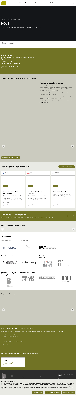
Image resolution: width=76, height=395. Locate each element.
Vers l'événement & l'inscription (8, 66)
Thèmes (40, 378)
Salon (40, 376)
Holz (20, 3)
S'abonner (4, 345)
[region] (38, 387)
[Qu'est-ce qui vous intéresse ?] (38, 43)
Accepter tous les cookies (68, 392)
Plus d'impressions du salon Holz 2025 (10, 157)
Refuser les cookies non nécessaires (52, 392)
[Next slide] (73, 229)
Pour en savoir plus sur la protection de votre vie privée (43, 389)
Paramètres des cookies (37, 392)
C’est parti (70, 216)
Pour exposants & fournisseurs (41, 3)
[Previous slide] (3, 146)
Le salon (25, 3)
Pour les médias (53, 3)
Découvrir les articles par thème (66, 166)
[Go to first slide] (72, 146)
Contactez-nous (7, 363)
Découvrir (31, 3)
